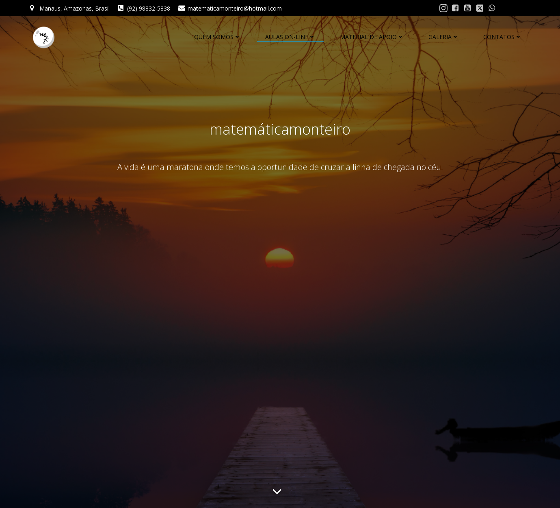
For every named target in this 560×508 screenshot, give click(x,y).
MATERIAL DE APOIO (372, 37)
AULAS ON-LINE (290, 37)
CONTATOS (502, 37)
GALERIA (443, 37)
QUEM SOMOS (217, 37)
